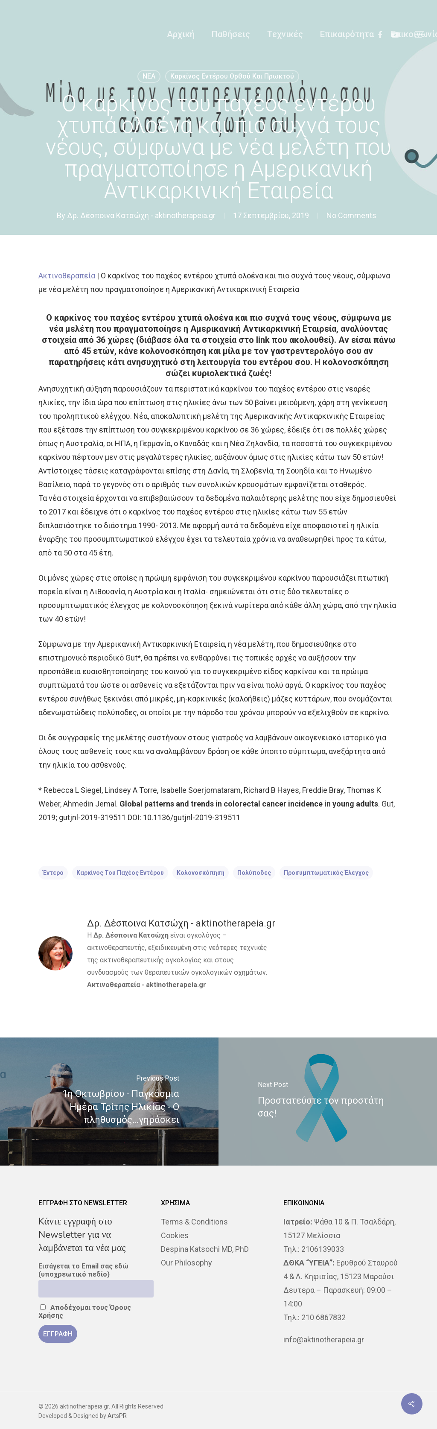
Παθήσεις (231, 34)
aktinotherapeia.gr (176, 985)
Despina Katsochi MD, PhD (205, 1249)
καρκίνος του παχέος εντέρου (120, 872)
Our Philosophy (186, 1262)
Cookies (175, 1235)
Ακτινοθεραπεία (66, 275)
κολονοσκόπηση (200, 872)
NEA (149, 76)
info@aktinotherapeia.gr (323, 1339)
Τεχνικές (285, 34)
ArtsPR (117, 1415)
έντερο (53, 872)
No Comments (351, 215)
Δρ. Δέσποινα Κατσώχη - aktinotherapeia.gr (141, 215)
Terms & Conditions (194, 1221)
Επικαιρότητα (347, 34)
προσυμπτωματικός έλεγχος (326, 872)
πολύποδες (254, 872)
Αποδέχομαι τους (84, 1311)
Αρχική (181, 34)
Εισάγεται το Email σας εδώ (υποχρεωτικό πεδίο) (83, 1270)
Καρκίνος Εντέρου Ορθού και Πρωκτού (232, 76)
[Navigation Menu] (420, 34)
